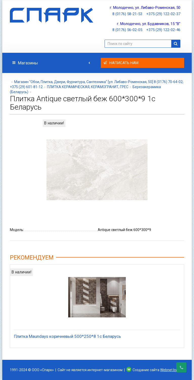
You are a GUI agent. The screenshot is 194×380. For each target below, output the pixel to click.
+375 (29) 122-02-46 (163, 30)
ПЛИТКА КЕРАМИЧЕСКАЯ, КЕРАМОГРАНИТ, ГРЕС (87, 87)
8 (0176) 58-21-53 (127, 14)
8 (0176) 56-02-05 (127, 30)
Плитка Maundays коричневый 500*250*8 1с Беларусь (67, 336)
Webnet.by (168, 370)
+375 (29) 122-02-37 (163, 14)
